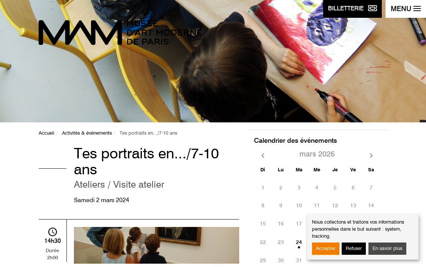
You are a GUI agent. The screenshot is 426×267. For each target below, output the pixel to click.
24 (299, 242)
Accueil (46, 133)
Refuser (354, 248)
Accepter (325, 248)
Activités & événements (87, 133)
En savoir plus (387, 248)
